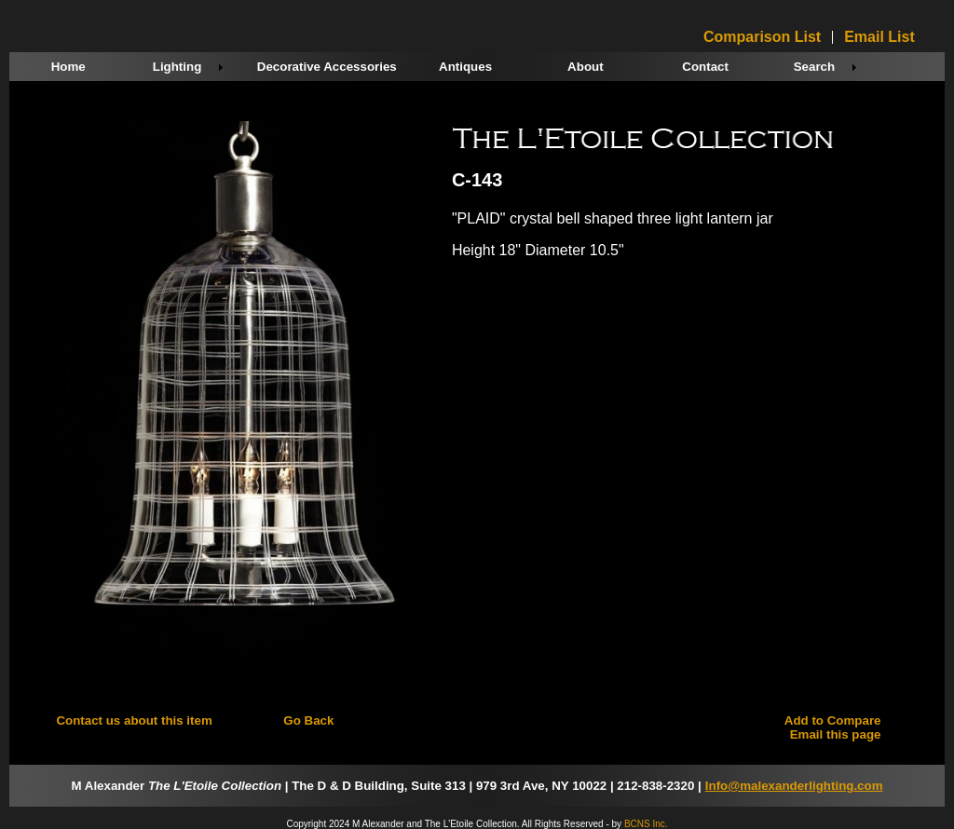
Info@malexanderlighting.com (794, 786)
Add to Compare (832, 720)
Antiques (465, 67)
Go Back (308, 720)
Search (814, 67)
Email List (879, 37)
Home (68, 67)
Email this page (835, 734)
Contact (705, 67)
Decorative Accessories (327, 67)
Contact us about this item (133, 720)
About (585, 67)
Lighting (177, 67)
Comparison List (762, 37)
